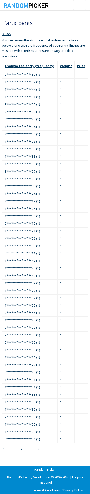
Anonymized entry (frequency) (29, 66)
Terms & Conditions (46, 490)
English (77, 477)
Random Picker (45, 469)
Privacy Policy (73, 490)
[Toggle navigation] (79, 5)
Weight (66, 66)
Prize (81, 66)
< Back (6, 34)
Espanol (46, 482)
